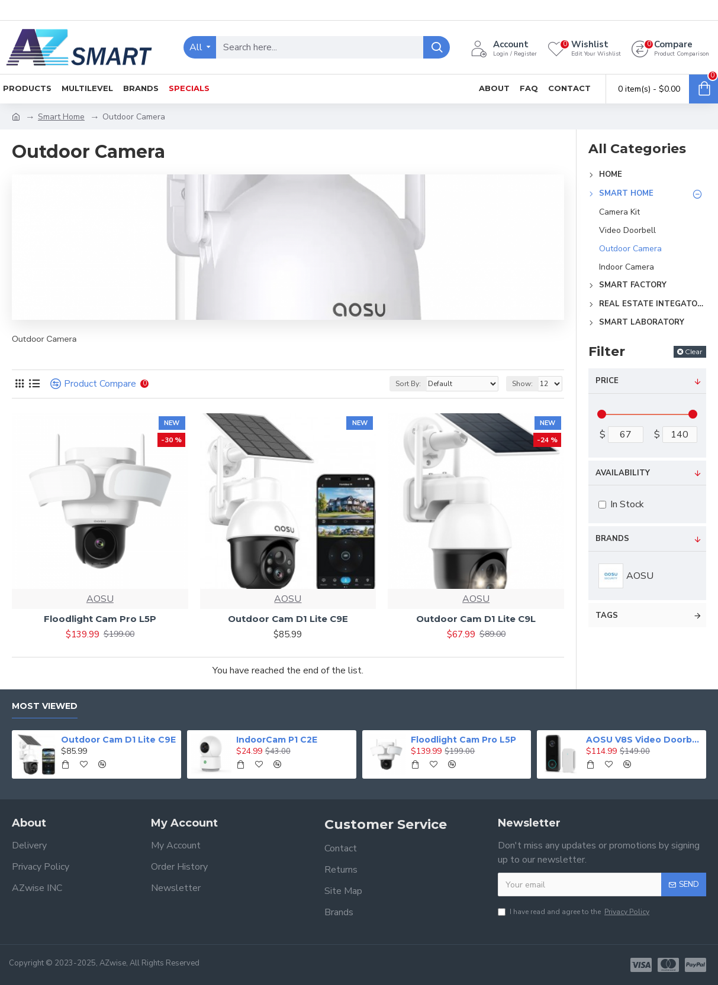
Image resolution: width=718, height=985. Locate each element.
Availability (622, 473)
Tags (606, 615)
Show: (522, 383)
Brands (612, 538)
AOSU (100, 598)
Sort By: (408, 383)
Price (607, 380)
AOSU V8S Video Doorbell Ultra (644, 739)
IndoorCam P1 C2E (276, 739)
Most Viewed (45, 706)
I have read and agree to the (574, 911)
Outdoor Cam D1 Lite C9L (476, 618)
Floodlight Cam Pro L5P (100, 618)
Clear (694, 351)
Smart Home (61, 116)
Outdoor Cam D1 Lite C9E (288, 618)
